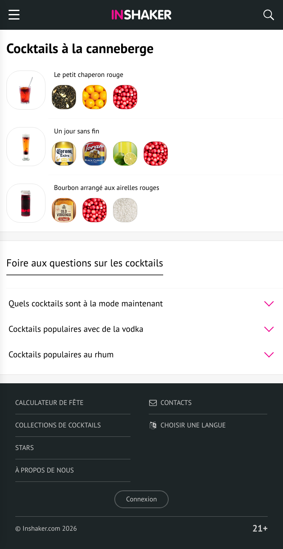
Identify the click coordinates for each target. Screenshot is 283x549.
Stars (24, 448)
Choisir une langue (187, 425)
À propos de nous (44, 470)
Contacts (170, 403)
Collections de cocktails (58, 425)
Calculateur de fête (49, 403)
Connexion (141, 499)
